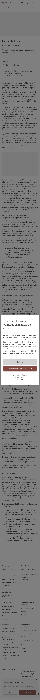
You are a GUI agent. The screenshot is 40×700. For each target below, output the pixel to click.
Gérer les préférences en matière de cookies (20, 377)
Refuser (20, 362)
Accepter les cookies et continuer (20, 369)
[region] (20, 350)
